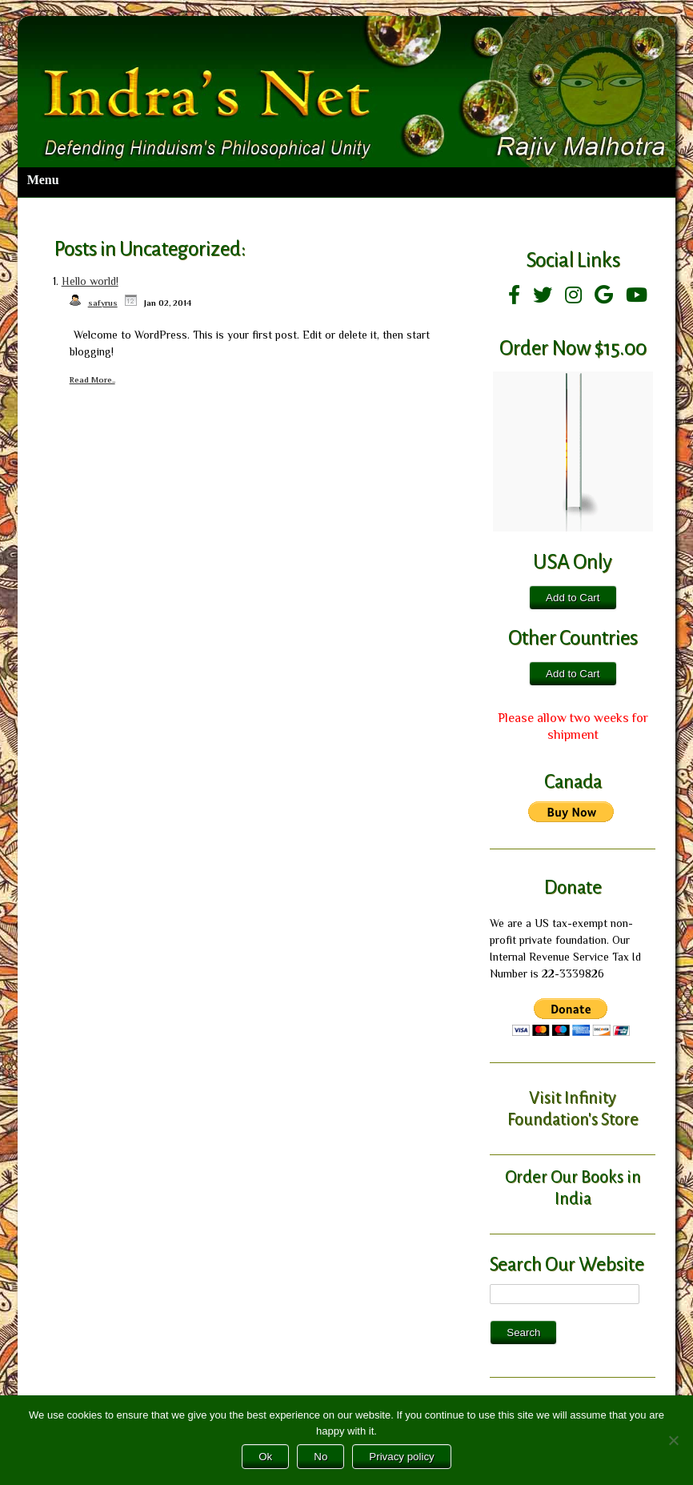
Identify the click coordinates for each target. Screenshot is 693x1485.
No (320, 1457)
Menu (43, 180)
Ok (265, 1457)
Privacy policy (401, 1457)
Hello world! (90, 281)
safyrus (103, 303)
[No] (673, 1440)
